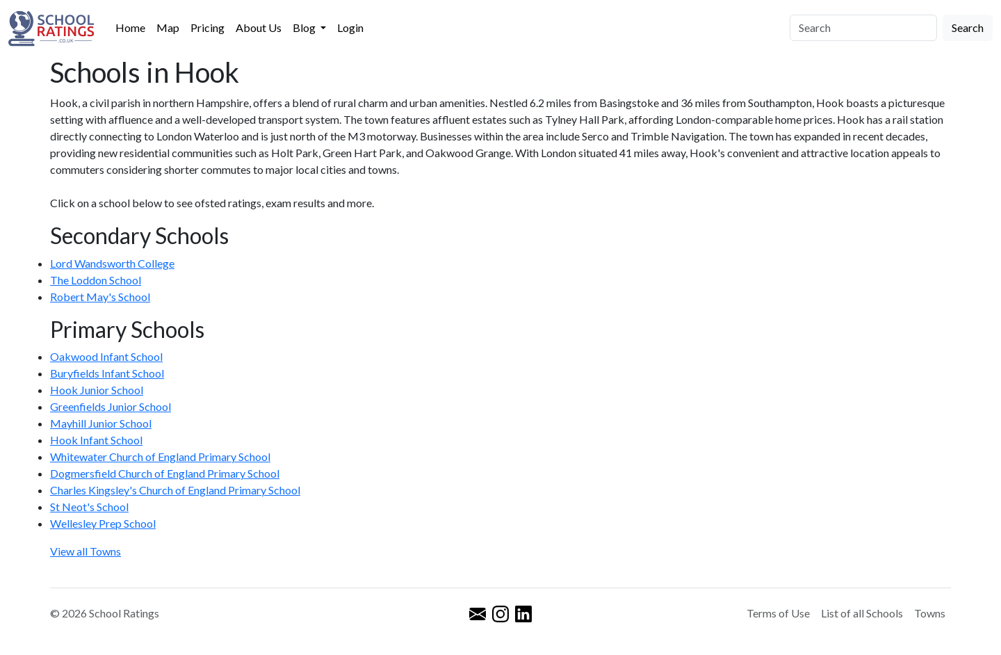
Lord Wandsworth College (112, 263)
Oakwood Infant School (106, 356)
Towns (929, 613)
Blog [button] (305, 27)
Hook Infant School (96, 439)
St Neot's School (89, 506)
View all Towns (85, 551)
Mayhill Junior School (101, 423)
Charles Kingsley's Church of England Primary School (175, 489)
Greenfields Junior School (110, 406)
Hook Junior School (96, 389)
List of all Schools (862, 613)
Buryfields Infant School (107, 373)
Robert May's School (100, 296)
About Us (259, 27)
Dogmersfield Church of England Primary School (164, 473)
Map (167, 27)
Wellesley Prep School (103, 523)
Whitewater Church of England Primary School (160, 456)
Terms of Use (778, 613)
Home (130, 27)
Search (968, 27)
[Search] (863, 28)
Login (350, 27)
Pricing (207, 27)
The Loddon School (95, 279)
